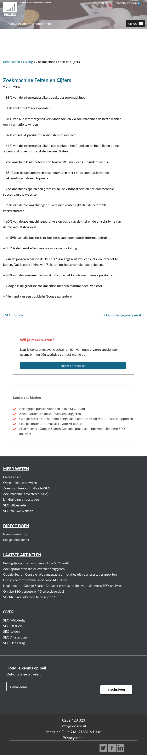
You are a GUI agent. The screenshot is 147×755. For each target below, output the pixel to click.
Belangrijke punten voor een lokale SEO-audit (52, 409)
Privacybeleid (74, 737)
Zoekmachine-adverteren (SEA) (25, 494)
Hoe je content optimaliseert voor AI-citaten (51, 423)
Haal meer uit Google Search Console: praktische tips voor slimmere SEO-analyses (62, 585)
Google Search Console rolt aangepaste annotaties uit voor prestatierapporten (76, 418)
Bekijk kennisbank (16, 540)
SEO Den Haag (14, 643)
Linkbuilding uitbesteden (21, 499)
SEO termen (13, 315)
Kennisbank (11, 62)
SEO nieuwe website (18, 511)
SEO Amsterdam (15, 637)
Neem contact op (73, 366)
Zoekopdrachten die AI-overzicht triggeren (50, 413)
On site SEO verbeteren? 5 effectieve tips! (33, 591)
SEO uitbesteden (15, 505)
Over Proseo (12, 477)
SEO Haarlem (13, 626)
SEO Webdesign (15, 620)
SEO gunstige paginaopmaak (122, 315)
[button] (135, 23)
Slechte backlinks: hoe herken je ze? (29, 597)
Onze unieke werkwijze (20, 482)
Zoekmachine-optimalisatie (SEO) (27, 488)
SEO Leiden (11, 631)
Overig (28, 62)
